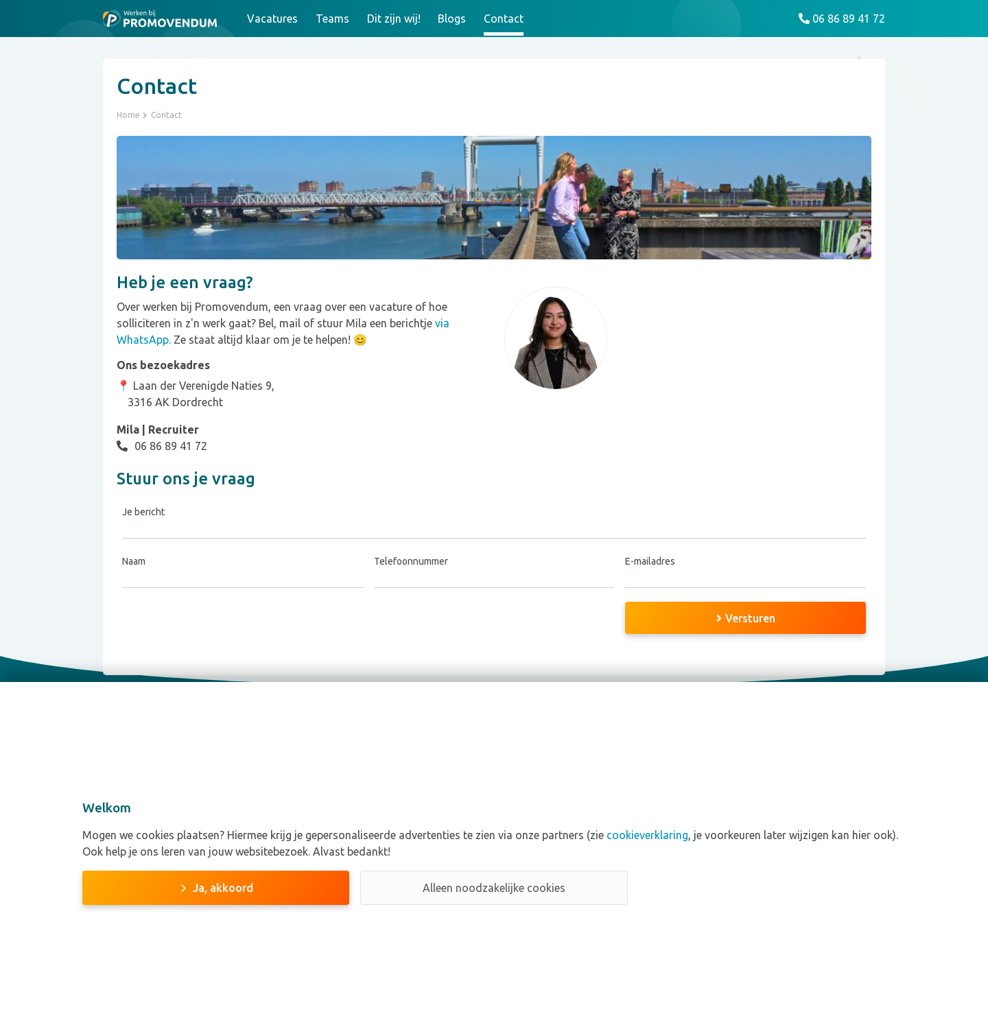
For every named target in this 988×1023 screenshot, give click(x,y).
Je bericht (143, 511)
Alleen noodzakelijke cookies (494, 888)
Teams (332, 18)
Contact (504, 18)
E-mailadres (650, 561)
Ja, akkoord (223, 888)
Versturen (745, 618)
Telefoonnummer (411, 561)
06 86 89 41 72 (162, 446)
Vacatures (272, 18)
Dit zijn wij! (394, 18)
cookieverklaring (646, 835)
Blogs (452, 18)
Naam (133, 561)
